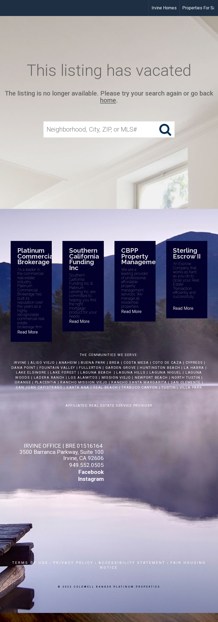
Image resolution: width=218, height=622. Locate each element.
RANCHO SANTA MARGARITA (139, 382)
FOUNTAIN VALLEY (57, 368)
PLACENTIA (46, 382)
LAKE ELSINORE (31, 372)
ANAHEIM (68, 362)
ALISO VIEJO (42, 362)
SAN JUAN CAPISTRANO (39, 387)
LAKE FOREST (63, 372)
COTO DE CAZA (167, 362)
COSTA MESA (136, 362)
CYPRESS (194, 362)
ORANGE (23, 382)
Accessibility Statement (131, 563)
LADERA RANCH (49, 377)
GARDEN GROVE (120, 368)
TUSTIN (168, 387)
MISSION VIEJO (116, 377)
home (108, 100)
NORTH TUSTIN (186, 377)
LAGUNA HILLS (130, 372)
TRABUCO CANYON (139, 387)
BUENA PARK (93, 362)
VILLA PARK (191, 387)
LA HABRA (194, 368)
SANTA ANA (77, 387)
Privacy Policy (73, 563)
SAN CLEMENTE (186, 382)
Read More (27, 332)
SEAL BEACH (106, 387)
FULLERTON (90, 368)
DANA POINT (23, 368)
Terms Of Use (30, 563)
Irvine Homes (164, 7)
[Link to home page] (7, 8)
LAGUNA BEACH (95, 372)
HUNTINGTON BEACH (160, 368)
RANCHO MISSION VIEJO (84, 382)
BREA (114, 362)
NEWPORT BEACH (151, 377)
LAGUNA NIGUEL (165, 372)
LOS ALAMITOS (83, 377)
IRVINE (20, 362)
